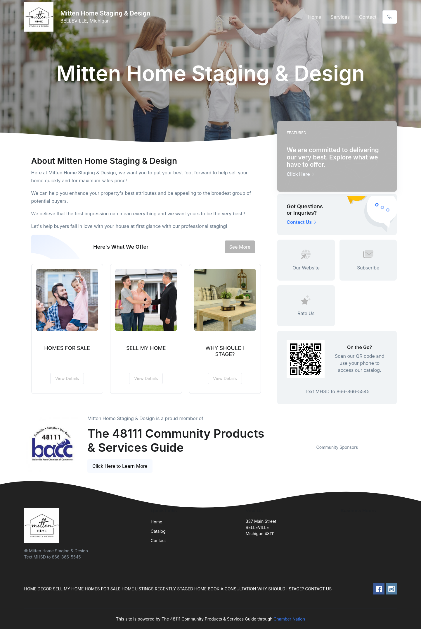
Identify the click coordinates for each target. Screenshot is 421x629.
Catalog (158, 531)
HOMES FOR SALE (67, 348)
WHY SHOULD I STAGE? (225, 351)
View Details (67, 378)
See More (240, 247)
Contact (367, 17)
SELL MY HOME (146, 348)
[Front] (40, 17)
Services (340, 17)
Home (314, 17)
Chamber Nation (289, 618)
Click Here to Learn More (120, 466)
